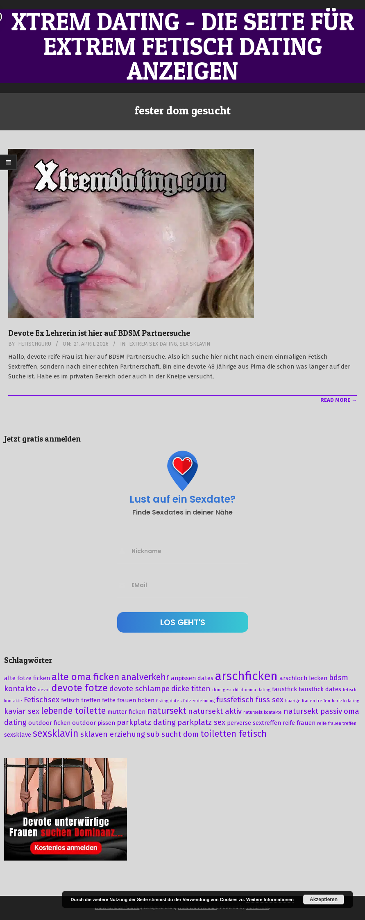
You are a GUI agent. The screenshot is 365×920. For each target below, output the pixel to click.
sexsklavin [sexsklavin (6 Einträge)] (56, 733)
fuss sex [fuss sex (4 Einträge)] (269, 699)
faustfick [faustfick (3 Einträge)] (284, 689)
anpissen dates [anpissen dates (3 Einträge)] (192, 678)
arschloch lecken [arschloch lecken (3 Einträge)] (303, 678)
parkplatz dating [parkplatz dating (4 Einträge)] (146, 722)
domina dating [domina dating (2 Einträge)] (255, 689)
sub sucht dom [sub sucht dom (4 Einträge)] (173, 734)
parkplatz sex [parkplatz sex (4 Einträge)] (201, 722)
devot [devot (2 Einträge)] (44, 689)
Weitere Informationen (270, 899)
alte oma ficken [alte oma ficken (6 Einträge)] (86, 677)
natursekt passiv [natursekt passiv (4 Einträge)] (312, 711)
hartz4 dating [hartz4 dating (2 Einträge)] (345, 701)
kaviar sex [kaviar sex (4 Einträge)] (21, 711)
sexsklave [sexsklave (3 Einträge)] (17, 734)
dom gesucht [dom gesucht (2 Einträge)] (225, 689)
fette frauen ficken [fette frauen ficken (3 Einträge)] (128, 700)
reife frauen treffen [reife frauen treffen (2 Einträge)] (336, 723)
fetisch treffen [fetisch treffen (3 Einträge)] (80, 700)
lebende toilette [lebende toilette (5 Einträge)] (73, 711)
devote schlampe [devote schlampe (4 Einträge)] (139, 688)
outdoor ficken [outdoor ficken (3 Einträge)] (49, 722)
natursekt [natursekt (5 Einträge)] (166, 711)
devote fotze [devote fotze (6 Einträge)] (80, 688)
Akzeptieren (324, 899)
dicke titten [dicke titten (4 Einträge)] (191, 688)
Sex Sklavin (194, 344)
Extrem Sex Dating (153, 344)
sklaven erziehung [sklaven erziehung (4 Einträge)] (112, 734)
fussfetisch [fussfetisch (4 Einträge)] (235, 699)
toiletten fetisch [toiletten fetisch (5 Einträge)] (233, 734)
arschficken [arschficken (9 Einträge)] (246, 676)
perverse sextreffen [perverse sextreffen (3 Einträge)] (254, 722)
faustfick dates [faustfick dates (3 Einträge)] (320, 689)
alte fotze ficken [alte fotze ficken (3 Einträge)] (27, 678)
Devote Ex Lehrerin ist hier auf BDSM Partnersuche (99, 333)
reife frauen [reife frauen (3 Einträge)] (299, 722)
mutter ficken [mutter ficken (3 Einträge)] (126, 711)
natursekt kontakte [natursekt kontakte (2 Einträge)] (262, 712)
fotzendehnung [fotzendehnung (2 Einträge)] (199, 701)
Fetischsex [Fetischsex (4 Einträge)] (41, 699)
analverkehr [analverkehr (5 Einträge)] (145, 677)
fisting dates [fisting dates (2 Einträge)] (168, 701)
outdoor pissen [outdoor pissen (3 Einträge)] (93, 722)
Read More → (338, 400)
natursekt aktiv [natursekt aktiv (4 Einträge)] (215, 711)
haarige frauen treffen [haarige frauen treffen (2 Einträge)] (307, 701)
